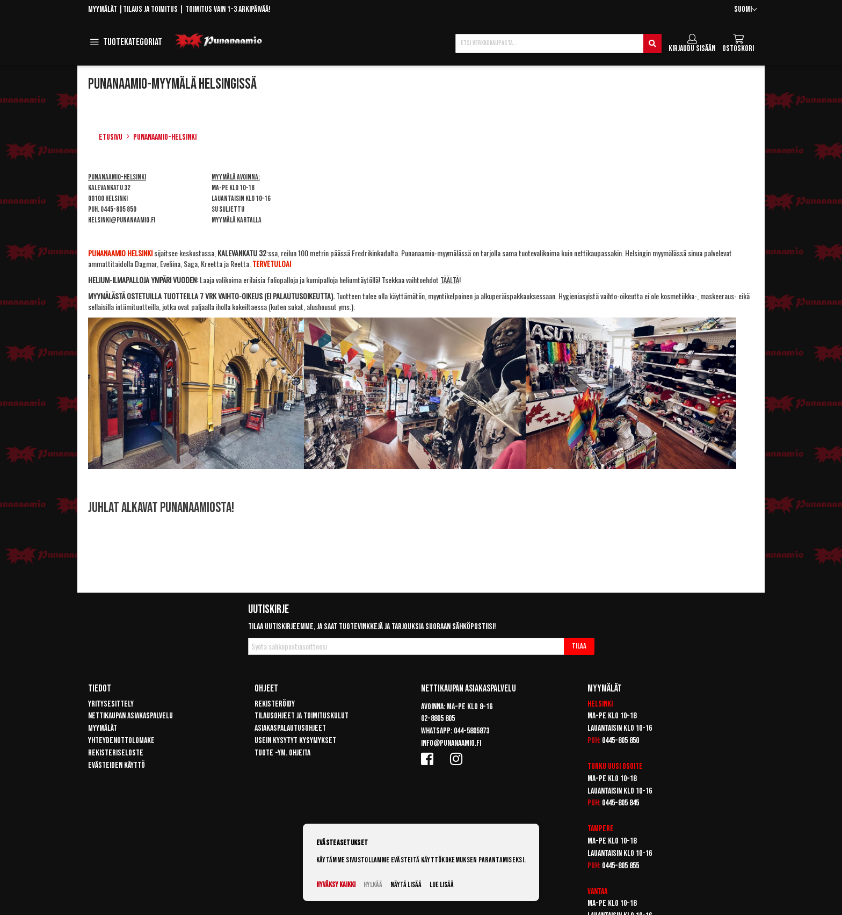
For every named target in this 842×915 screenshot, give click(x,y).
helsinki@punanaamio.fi (121, 220)
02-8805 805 (438, 719)
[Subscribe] (579, 646)
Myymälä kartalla (237, 220)
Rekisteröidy (275, 704)
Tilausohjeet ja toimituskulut (302, 716)
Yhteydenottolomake (121, 741)
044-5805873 (471, 731)
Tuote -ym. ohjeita (282, 753)
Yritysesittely (111, 704)
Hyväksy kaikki (335, 884)
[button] (745, 10)
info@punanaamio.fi (451, 743)
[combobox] (558, 43)
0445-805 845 (620, 803)
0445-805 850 (118, 209)
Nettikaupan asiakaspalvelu (130, 716)
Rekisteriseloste (115, 753)
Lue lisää (442, 884)
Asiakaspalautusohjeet (290, 728)
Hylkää (373, 884)
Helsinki (600, 704)
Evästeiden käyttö (116, 765)
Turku (596, 766)
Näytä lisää (406, 884)
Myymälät (102, 9)
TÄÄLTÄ (449, 279)
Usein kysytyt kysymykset (295, 741)
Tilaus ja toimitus (150, 9)
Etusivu (110, 137)
